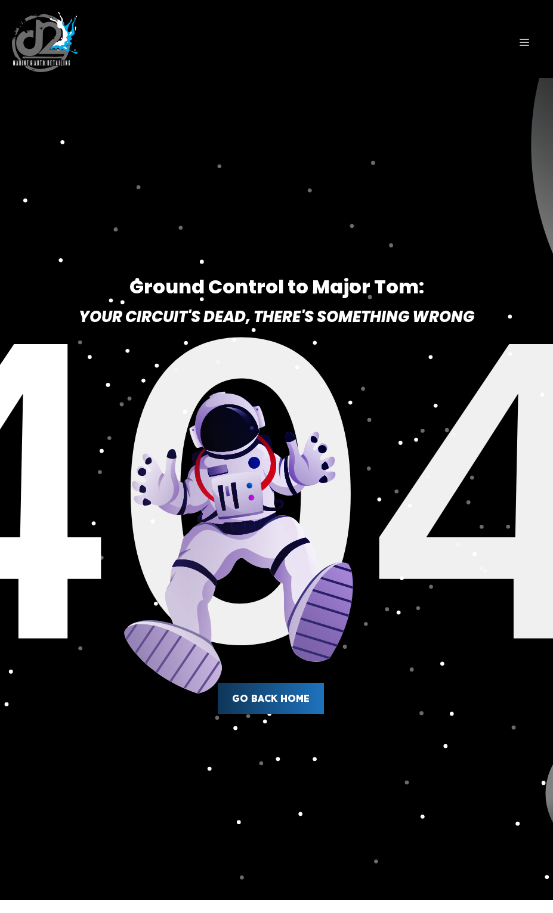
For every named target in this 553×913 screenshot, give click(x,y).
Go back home (271, 698)
